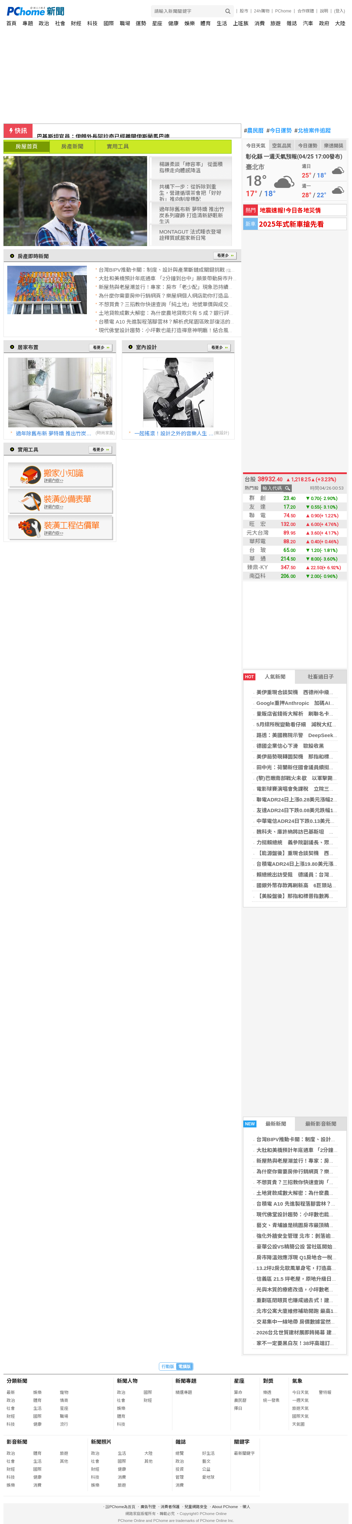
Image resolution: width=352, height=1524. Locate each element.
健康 (173, 23)
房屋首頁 (27, 146)
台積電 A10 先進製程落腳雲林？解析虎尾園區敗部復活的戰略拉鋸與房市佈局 (188, 322)
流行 (64, 1424)
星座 (157, 23)
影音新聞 (17, 1442)
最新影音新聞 (320, 1124)
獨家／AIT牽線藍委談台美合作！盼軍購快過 (91, 131)
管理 (179, 1477)
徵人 (246, 1507)
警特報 (325, 1392)
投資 (179, 1469)
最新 (11, 1392)
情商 (64, 1400)
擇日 (238, 1408)
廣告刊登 (148, 1507)
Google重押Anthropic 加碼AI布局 (298, 703)
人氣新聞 (264, 676)
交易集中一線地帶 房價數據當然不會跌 (301, 1322)
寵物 (64, 1392)
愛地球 (208, 1477)
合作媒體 (305, 11)
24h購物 (261, 11)
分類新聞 (17, 1381)
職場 (125, 23)
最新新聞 (264, 1124)
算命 (238, 1392)
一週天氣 (300, 1400)
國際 (108, 23)
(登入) (339, 11)
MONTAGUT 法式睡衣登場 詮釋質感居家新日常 (190, 235)
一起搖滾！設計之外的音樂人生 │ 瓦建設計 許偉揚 (174, 433)
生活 (222, 23)
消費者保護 (170, 1507)
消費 (259, 23)
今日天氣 (255, 145)
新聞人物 (127, 1381)
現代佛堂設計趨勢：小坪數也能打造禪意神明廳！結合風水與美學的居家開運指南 (192, 330)
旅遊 (275, 23)
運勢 (141, 23)
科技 (92, 23)
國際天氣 (300, 1416)
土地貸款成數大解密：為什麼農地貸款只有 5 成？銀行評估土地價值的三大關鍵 (190, 313)
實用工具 (118, 146)
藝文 (206, 1461)
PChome (283, 11)
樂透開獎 (333, 145)
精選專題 (183, 1392)
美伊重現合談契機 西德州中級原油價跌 (303, 692)
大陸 (340, 23)
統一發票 (271, 1400)
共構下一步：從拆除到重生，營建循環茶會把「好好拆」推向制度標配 (190, 192)
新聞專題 (185, 1381)
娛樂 (189, 23)
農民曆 (254, 131)
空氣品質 (281, 145)
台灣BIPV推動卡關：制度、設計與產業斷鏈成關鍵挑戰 (162, 270)
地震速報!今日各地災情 (290, 210)
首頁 (11, 23)
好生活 (208, 1453)
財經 (76, 23)
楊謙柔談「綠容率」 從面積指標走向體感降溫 (191, 167)
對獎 (268, 1381)
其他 (64, 1461)
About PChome (225, 1507)
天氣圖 (298, 1424)
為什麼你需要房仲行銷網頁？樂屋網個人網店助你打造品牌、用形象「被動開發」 (192, 296)
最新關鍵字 (244, 1453)
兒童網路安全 (195, 1507)
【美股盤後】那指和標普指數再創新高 (300, 896)
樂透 (267, 1392)
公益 (206, 1469)
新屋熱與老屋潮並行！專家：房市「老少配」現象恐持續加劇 (169, 287)
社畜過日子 (321, 677)
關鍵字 (242, 1442)
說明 (324, 11)
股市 (244, 11)
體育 (205, 23)
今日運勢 (279, 131)
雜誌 (292, 23)
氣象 (297, 1381)
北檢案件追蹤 (313, 131)
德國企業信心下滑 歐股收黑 (290, 746)
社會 (60, 23)
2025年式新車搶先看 (291, 224)
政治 (44, 23)
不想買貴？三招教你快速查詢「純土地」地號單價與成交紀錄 (169, 304)
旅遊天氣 (300, 1408)
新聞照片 (101, 1442)
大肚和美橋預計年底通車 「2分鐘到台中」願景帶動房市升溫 (168, 278)
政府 (324, 23)
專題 (27, 23)
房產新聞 (72, 146)
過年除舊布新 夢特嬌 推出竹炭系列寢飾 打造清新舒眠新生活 (191, 215)
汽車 (308, 23)
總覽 (179, 1453)
